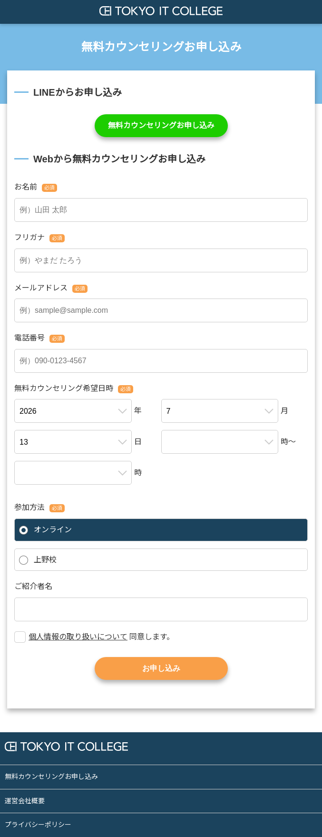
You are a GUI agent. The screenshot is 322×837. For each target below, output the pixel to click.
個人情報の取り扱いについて (78, 637)
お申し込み (161, 668)
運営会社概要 (25, 801)
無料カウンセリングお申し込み (161, 125)
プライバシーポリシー (38, 824)
